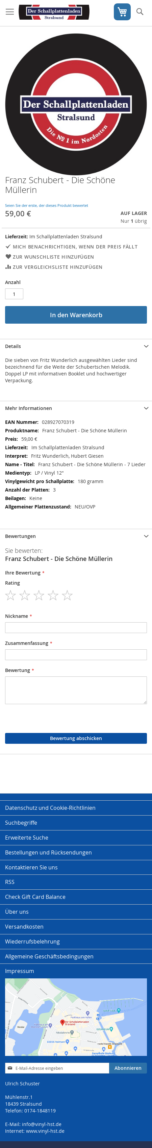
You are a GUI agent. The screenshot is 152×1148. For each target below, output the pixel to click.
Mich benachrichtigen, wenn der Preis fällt (75, 246)
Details (13, 346)
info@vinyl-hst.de (41, 1124)
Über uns (17, 911)
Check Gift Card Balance (35, 897)
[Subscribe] (128, 1068)
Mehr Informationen (28, 408)
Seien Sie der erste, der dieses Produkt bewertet (46, 205)
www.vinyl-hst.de (45, 1131)
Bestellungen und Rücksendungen (48, 852)
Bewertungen (20, 536)
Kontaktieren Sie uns (31, 867)
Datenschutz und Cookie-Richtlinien (50, 807)
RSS (10, 882)
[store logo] (54, 13)
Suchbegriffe (21, 822)
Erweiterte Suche (26, 837)
